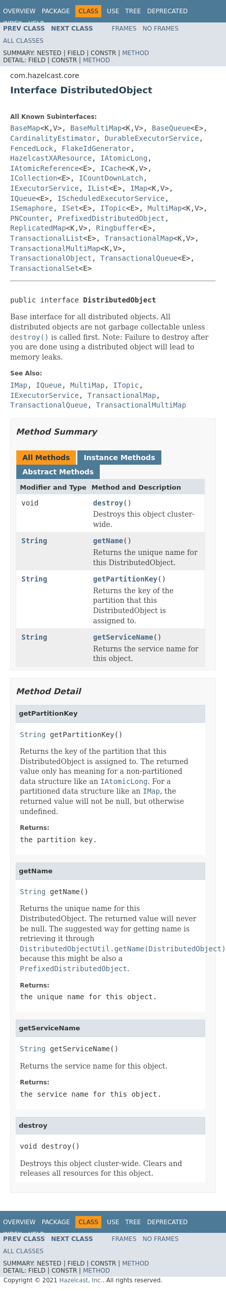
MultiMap (165, 208)
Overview (19, 11)
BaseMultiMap (96, 128)
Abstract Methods (58, 472)
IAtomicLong (124, 158)
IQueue (23, 198)
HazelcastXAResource (51, 158)
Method (135, 53)
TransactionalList (46, 238)
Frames (124, 28)
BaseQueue (171, 128)
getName (108, 541)
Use (113, 11)
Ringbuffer (117, 228)
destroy (108, 503)
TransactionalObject (51, 258)
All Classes (23, 40)
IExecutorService (44, 188)
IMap (139, 188)
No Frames (161, 28)
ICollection (34, 178)
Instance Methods (119, 457)
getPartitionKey (125, 579)
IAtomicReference (44, 168)
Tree (133, 11)
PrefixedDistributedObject (111, 218)
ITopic (113, 208)
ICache (113, 168)
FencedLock (31, 148)
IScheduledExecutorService (111, 198)
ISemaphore (31, 208)
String (34, 541)
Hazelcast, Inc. (80, 1280)
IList (98, 188)
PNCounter (29, 218)
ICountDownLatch (111, 178)
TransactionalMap (138, 238)
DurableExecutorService (151, 138)
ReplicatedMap (38, 228)
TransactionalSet (44, 268)
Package (56, 11)
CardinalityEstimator (53, 138)
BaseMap (25, 128)
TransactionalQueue (139, 258)
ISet (70, 208)
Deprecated (167, 11)
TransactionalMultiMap (55, 248)
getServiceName (123, 637)
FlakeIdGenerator (96, 148)
